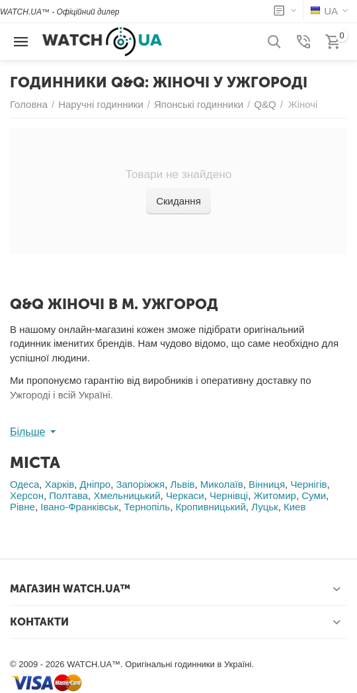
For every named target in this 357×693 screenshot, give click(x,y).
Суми (313, 495)
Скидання (178, 201)
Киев (294, 506)
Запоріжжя (140, 484)
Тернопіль (147, 506)
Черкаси (185, 495)
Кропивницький (211, 506)
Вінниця (267, 484)
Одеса (24, 484)
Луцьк (264, 506)
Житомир (275, 495)
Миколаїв (221, 484)
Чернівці (229, 495)
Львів (183, 484)
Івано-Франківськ (79, 506)
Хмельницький (126, 495)
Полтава (68, 495)
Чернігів (308, 484)
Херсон (27, 495)
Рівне (22, 506)
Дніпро (95, 484)
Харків (60, 484)
